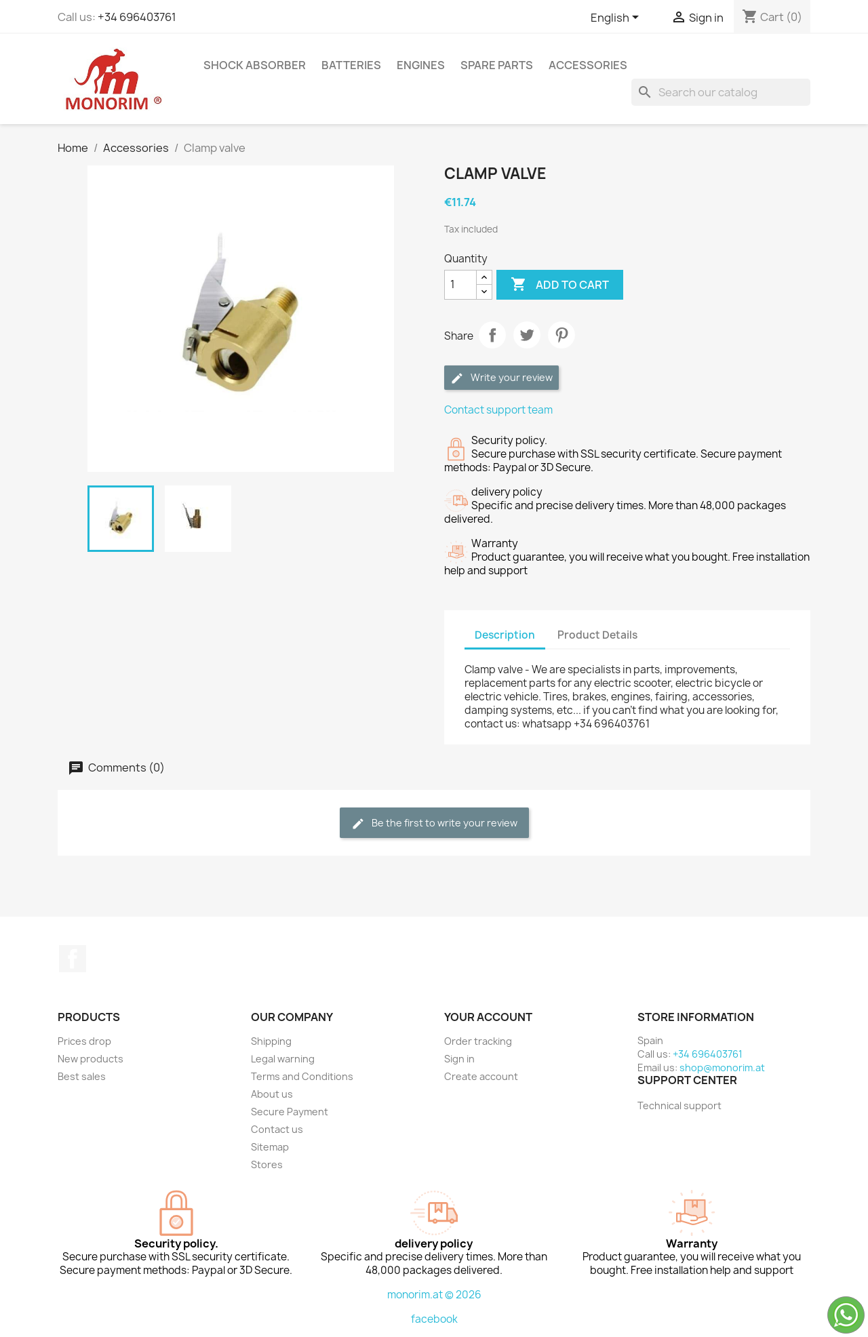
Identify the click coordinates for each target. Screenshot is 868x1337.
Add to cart (560, 285)
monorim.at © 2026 (434, 1295)
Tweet (526, 334)
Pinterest (561, 334)
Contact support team (498, 410)
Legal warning (283, 1058)
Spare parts (496, 65)
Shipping (271, 1041)
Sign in (459, 1058)
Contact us (277, 1129)
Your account (488, 1017)
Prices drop (84, 1041)
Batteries (351, 65)
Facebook (72, 958)
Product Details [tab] (597, 635)
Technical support (679, 1105)
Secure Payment (289, 1111)
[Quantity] (460, 285)
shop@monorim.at (722, 1067)
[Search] (720, 92)
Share (492, 334)
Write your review (501, 378)
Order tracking (478, 1041)
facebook (434, 1319)
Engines (421, 65)
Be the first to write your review (434, 823)
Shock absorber (254, 65)
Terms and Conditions (302, 1076)
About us (272, 1093)
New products (90, 1058)
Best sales (82, 1076)
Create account (481, 1076)
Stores (267, 1164)
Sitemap (270, 1146)
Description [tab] (505, 635)
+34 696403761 (137, 16)
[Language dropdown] (617, 18)
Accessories (588, 65)
